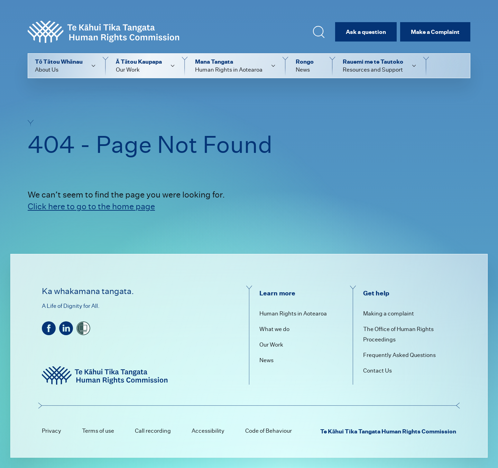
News (266, 360)
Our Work (271, 344)
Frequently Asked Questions (399, 355)
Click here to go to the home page (91, 206)
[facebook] (49, 328)
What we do (274, 329)
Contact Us (377, 370)
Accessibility (208, 431)
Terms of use (98, 431)
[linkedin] (66, 328)
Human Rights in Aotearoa (293, 313)
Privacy (51, 431)
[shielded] (83, 328)
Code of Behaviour (268, 431)
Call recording (153, 431)
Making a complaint (388, 313)
